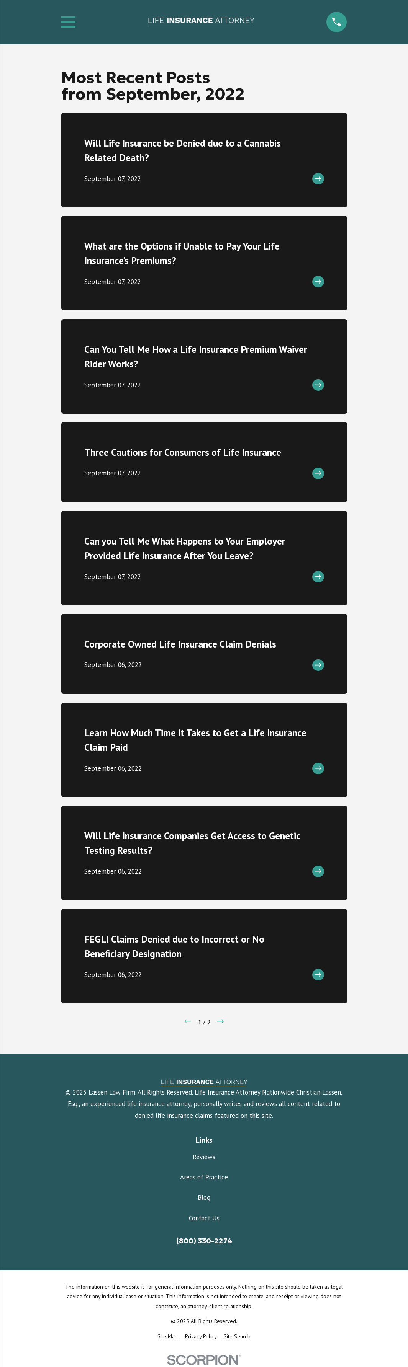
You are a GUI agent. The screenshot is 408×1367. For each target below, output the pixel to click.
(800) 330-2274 (204, 1241)
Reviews (204, 1157)
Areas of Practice (204, 1177)
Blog (204, 1197)
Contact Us (204, 1218)
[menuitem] (167, 1337)
